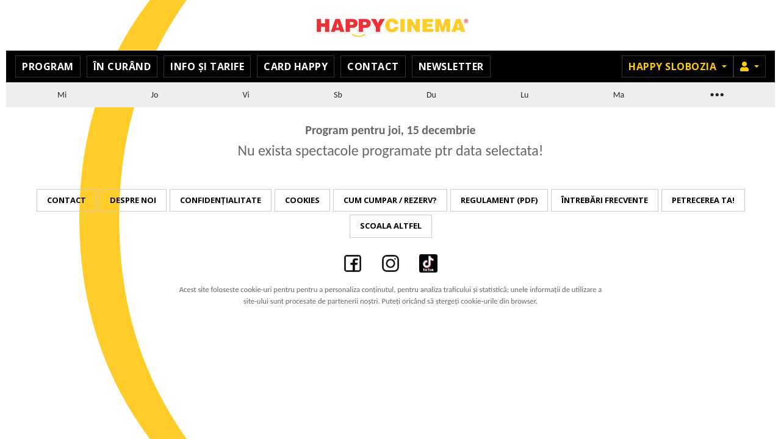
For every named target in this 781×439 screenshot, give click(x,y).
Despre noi (133, 200)
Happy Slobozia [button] (673, 66)
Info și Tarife (207, 66)
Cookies (302, 200)
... (716, 93)
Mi (62, 95)
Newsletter (451, 66)
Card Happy (296, 66)
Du (431, 95)
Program (48, 66)
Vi (246, 95)
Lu (524, 95)
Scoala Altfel (391, 225)
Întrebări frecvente (604, 200)
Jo (155, 95)
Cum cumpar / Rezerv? (390, 200)
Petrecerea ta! (703, 200)
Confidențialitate (220, 200)
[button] (749, 66)
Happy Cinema (390, 25)
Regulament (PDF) (499, 200)
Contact (373, 66)
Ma (619, 95)
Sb (338, 95)
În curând (122, 66)
